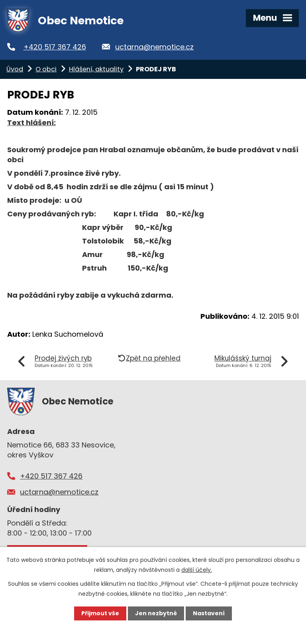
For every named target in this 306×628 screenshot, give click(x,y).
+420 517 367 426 (55, 47)
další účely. (196, 570)
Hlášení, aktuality (96, 69)
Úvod (14, 69)
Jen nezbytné (156, 613)
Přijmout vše (100, 613)
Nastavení (209, 613)
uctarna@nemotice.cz (154, 47)
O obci (46, 69)
